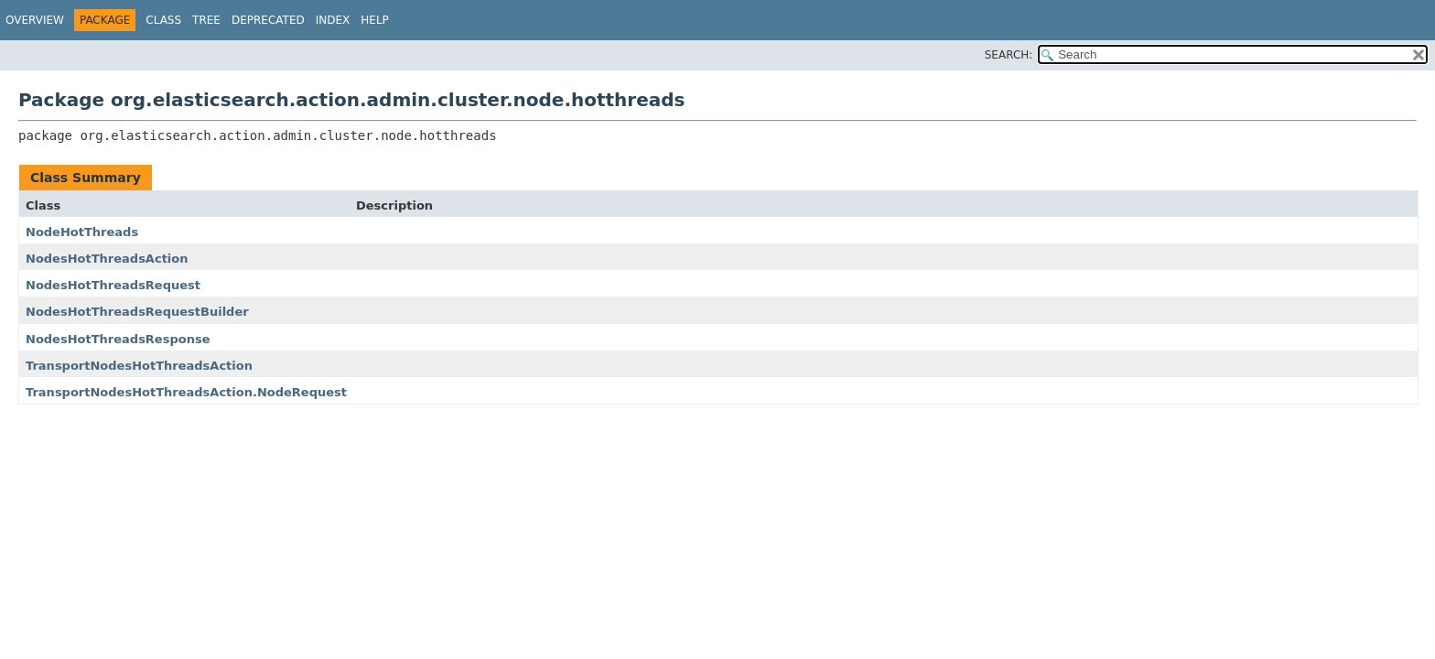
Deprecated (268, 20)
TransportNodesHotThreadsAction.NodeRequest (186, 392)
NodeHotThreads (82, 232)
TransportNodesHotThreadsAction (139, 366)
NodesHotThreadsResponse (118, 339)
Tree (206, 20)
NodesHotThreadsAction (107, 258)
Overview (34, 20)
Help (375, 20)
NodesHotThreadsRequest (113, 285)
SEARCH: (1009, 55)
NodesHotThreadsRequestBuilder (137, 312)
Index (333, 20)
